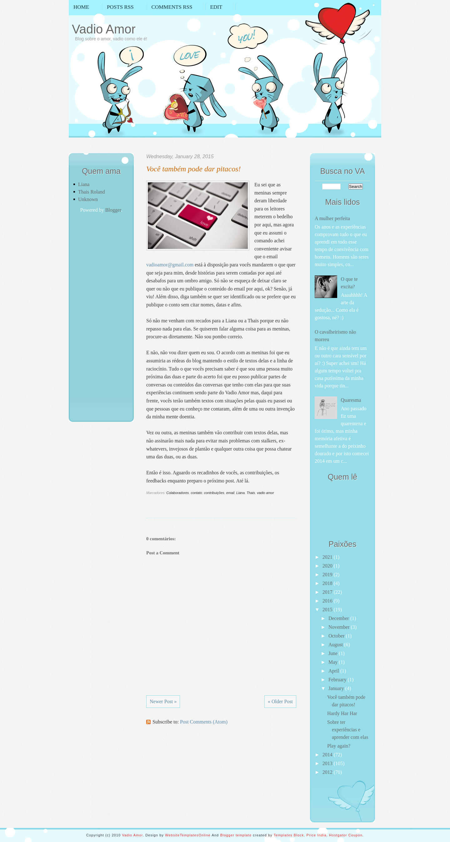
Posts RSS (120, 7)
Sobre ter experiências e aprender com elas (347, 729)
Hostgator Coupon (345, 835)
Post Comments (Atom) (204, 721)
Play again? (338, 746)
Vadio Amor (104, 29)
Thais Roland (91, 191)
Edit (216, 7)
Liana (83, 184)
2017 (328, 592)
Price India (317, 835)
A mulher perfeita (332, 218)
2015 (328, 609)
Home (81, 7)
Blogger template (236, 835)
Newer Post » (163, 701)
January (336, 688)
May (333, 662)
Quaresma (351, 400)
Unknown (88, 199)
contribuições (214, 493)
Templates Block (289, 835)
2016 (328, 600)
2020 (328, 565)
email (230, 493)
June (333, 653)
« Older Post (280, 701)
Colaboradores (177, 493)
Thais (251, 493)
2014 (328, 754)
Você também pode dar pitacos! (193, 169)
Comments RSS (172, 7)
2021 (328, 557)
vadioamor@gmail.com (169, 264)
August (336, 644)
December (339, 618)
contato (196, 493)
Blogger (113, 210)
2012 (328, 772)
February (338, 679)
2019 (328, 574)
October (337, 635)
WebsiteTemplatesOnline (188, 835)
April (334, 670)
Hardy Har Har (342, 713)
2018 (328, 583)
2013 (328, 763)
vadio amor (265, 493)
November (339, 627)
